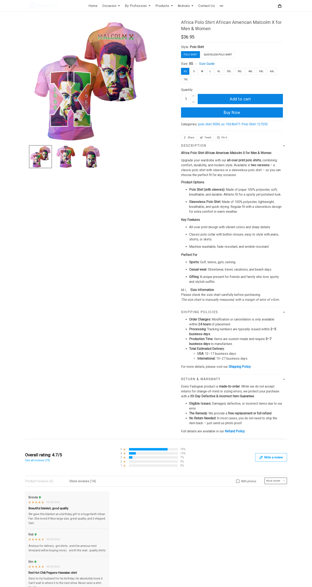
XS (191, 64)
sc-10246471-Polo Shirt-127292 (244, 124)
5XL (261, 71)
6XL (272, 71)
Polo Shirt (197, 47)
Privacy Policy (125, 495)
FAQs (208, 509)
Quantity (187, 90)
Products (164, 6)
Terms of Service (127, 509)
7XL (186, 79)
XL (218, 71)
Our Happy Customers (219, 530)
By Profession (138, 6)
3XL (240, 71)
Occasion (111, 6)
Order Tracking (214, 523)
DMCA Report (223, 581)
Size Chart (211, 516)
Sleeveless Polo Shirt (218, 54)
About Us (210, 495)
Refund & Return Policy (131, 502)
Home (92, 6)
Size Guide (207, 64)
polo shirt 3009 (209, 124)
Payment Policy (126, 523)
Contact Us (206, 6)
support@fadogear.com (53, 495)
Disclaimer (122, 530)
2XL (229, 71)
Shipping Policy (126, 516)
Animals (186, 6)
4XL (250, 71)
